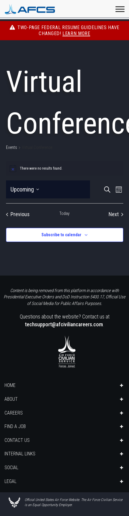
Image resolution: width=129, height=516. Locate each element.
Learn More (76, 33)
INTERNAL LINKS (19, 454)
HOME (10, 385)
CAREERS (13, 413)
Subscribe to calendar (61, 234)
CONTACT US (17, 440)
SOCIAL (11, 467)
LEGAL (10, 481)
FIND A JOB (15, 426)
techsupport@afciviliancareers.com (64, 324)
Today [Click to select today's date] (64, 213)
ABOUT (11, 399)
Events (11, 147)
